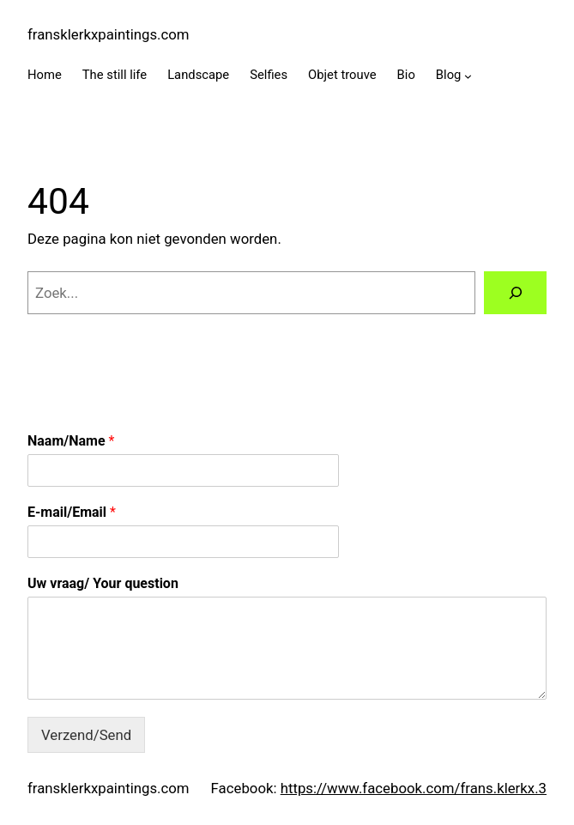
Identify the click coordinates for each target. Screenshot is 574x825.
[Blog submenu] (468, 76)
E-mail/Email (71, 512)
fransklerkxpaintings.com (108, 34)
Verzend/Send (86, 734)
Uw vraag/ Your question (102, 583)
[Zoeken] (515, 292)
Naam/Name (70, 441)
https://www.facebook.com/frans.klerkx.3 (414, 788)
